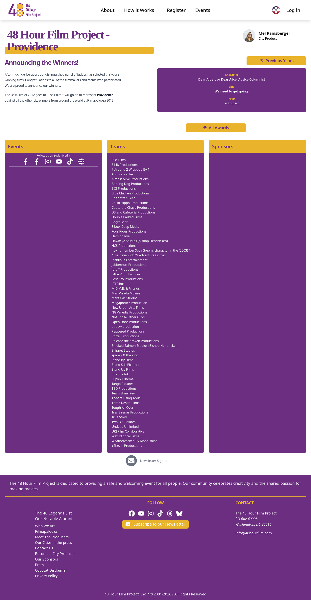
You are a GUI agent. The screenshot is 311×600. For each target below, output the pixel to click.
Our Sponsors (46, 559)
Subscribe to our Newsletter (155, 524)
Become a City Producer (55, 553)
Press (39, 564)
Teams (117, 146)
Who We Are (45, 525)
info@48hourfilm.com (253, 533)
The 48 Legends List (53, 513)
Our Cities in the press (53, 542)
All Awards (216, 127)
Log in (291, 11)
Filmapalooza (46, 531)
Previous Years (276, 60)
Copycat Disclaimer (51, 570)
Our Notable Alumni (53, 518)
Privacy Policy (46, 575)
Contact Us (44, 548)
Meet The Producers (52, 537)
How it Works (139, 11)
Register (176, 11)
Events (202, 11)
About (108, 11)
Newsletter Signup (153, 461)
